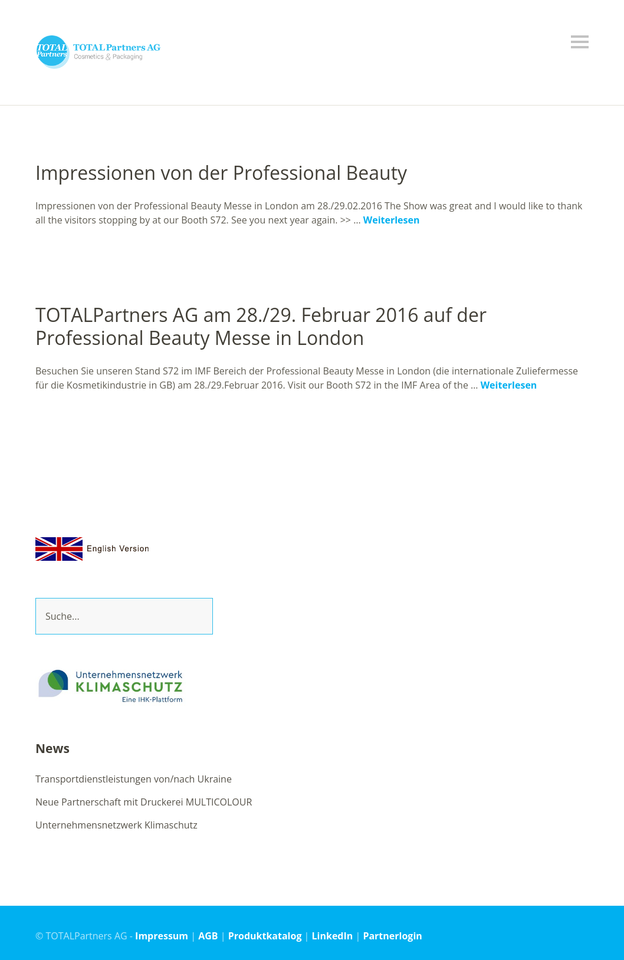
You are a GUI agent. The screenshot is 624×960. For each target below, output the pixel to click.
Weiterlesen (391, 219)
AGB (208, 935)
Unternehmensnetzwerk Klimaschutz (116, 824)
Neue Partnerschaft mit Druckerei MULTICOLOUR (143, 801)
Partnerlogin (392, 935)
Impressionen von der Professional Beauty (221, 172)
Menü (580, 41)
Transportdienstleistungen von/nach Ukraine (133, 778)
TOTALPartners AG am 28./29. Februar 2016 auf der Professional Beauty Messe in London (261, 326)
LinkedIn (332, 935)
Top (576, 935)
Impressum (161, 935)
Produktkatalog (265, 935)
